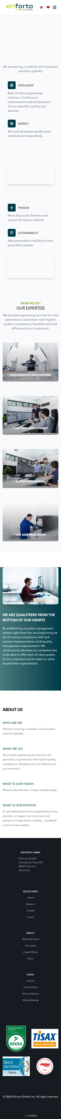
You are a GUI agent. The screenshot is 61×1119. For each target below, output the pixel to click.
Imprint (30, 981)
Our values (30, 946)
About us (30, 904)
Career (30, 917)
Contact (30, 911)
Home (30, 898)
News (30, 959)
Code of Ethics (30, 952)
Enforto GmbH (30, 852)
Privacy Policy (31, 987)
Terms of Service (30, 994)
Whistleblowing (31, 1000)
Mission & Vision (30, 939)
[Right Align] (54, 7)
